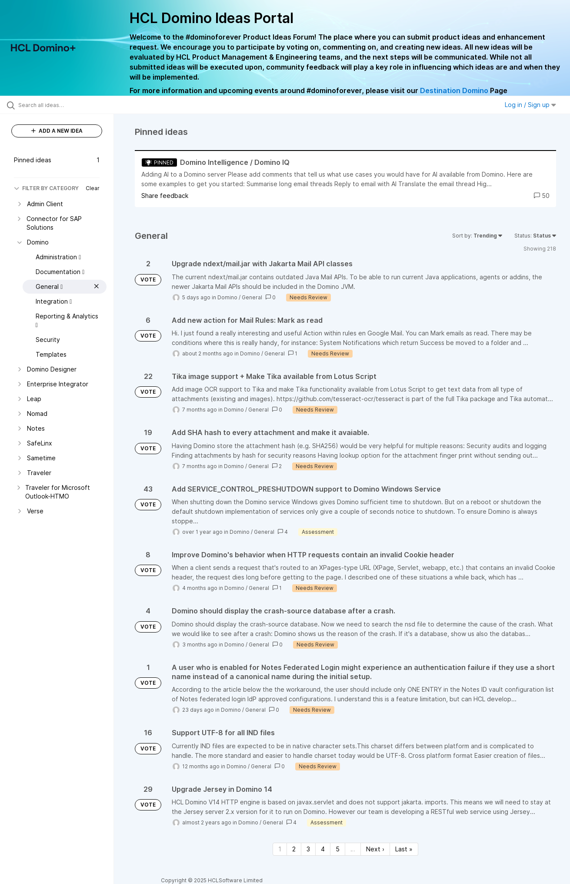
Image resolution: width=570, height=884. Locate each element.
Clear (93, 188)
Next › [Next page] (375, 849)
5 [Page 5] (338, 849)
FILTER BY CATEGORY (46, 188)
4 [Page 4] (323, 849)
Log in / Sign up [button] (530, 104)
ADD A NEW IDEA (57, 130)
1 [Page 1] (279, 849)
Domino (227, 297)
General (252, 297)
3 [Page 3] (308, 849)
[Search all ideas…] (68, 105)
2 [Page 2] (294, 849)
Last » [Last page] (404, 849)
